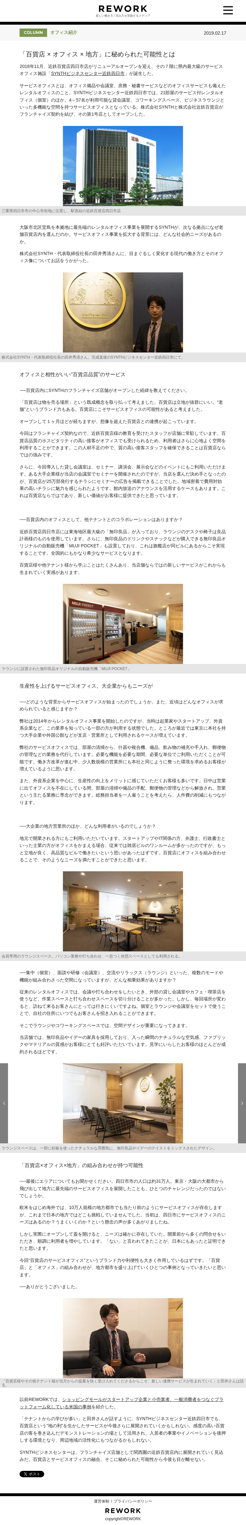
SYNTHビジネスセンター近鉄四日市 (87, 73)
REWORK (123, 1510)
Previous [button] (4, 1103)
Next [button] (242, 1103)
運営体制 (101, 1501)
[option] (123, 171)
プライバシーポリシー (133, 1501)
